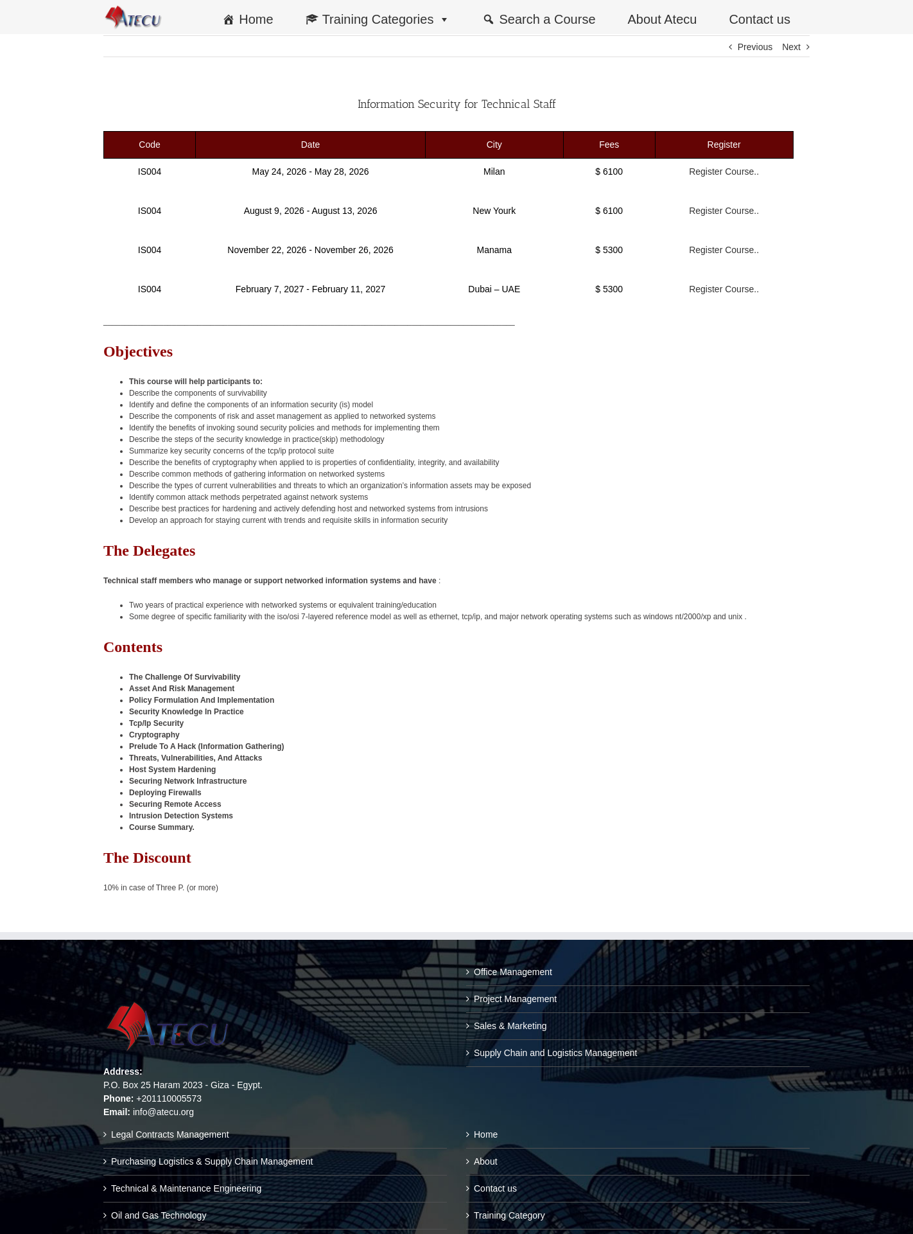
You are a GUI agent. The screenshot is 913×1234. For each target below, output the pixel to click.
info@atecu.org (163, 1112)
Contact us (759, 19)
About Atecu (662, 19)
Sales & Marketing (510, 1026)
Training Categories (386, 19)
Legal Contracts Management (170, 1134)
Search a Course (547, 19)
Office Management (513, 972)
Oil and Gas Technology (158, 1215)
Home (256, 19)
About (486, 1161)
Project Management (515, 999)
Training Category (509, 1215)
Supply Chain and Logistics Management (556, 1053)
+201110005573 (169, 1098)
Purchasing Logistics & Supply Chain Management (212, 1161)
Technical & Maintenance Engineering (186, 1188)
